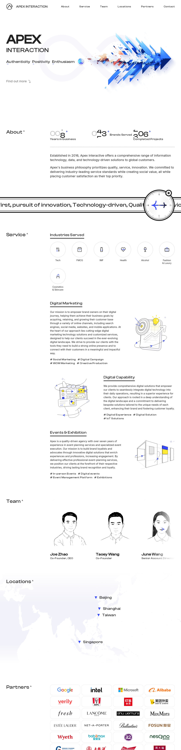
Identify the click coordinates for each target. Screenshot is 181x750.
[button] (163, 529)
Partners (147, 6)
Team (104, 6)
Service (84, 6)
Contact (169, 6)
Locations (124, 6)
